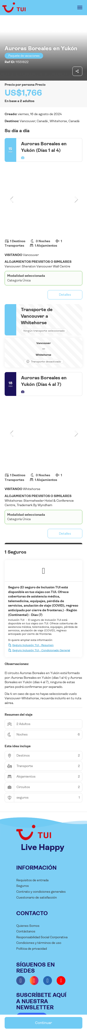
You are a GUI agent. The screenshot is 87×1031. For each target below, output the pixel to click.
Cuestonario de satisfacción (36, 897)
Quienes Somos (27, 926)
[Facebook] (20, 980)
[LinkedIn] (47, 980)
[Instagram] (34, 980)
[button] (11, 199)
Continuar (43, 1022)
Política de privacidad (31, 948)
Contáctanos (25, 931)
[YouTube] (61, 980)
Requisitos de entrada (32, 880)
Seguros (22, 886)
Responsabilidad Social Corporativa (42, 937)
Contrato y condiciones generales (41, 891)
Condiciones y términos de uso (38, 943)
